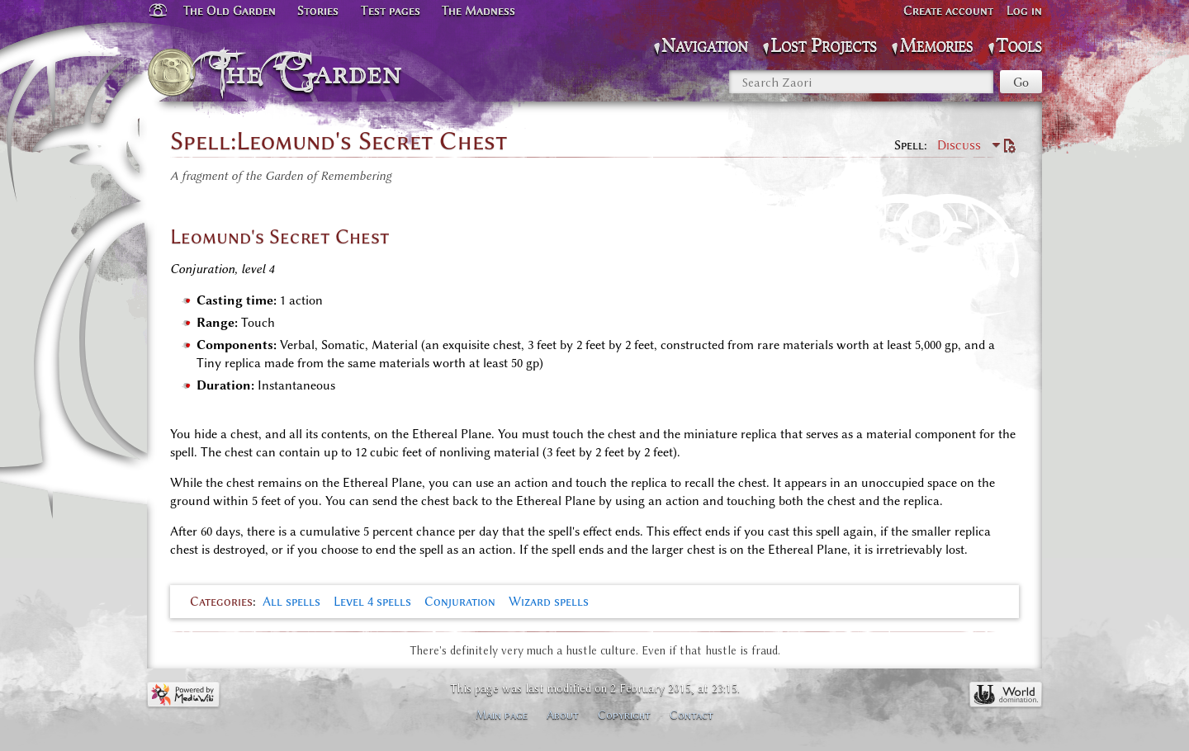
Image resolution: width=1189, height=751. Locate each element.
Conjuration (459, 601)
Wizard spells (549, 601)
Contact (691, 714)
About (563, 714)
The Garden (311, 73)
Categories (221, 601)
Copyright (624, 714)
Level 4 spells (372, 601)
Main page (502, 714)
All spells (291, 601)
